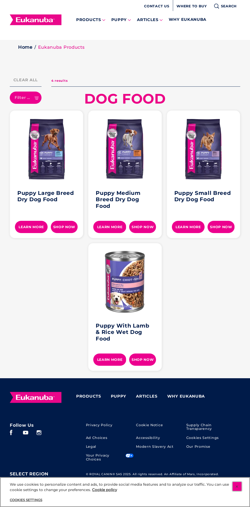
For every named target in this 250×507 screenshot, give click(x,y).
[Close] (237, 486)
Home (25, 47)
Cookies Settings (202, 438)
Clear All (25, 80)
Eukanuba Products (61, 47)
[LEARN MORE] (31, 227)
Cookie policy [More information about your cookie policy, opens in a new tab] (104, 490)
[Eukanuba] (36, 398)
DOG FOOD (125, 99)
